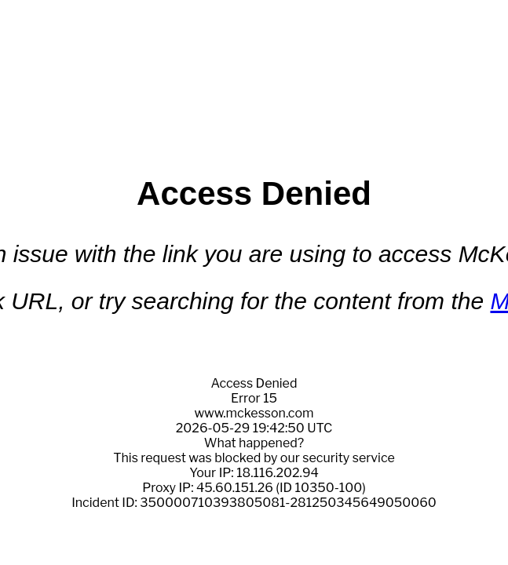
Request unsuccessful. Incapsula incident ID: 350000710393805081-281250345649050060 (254, 282)
